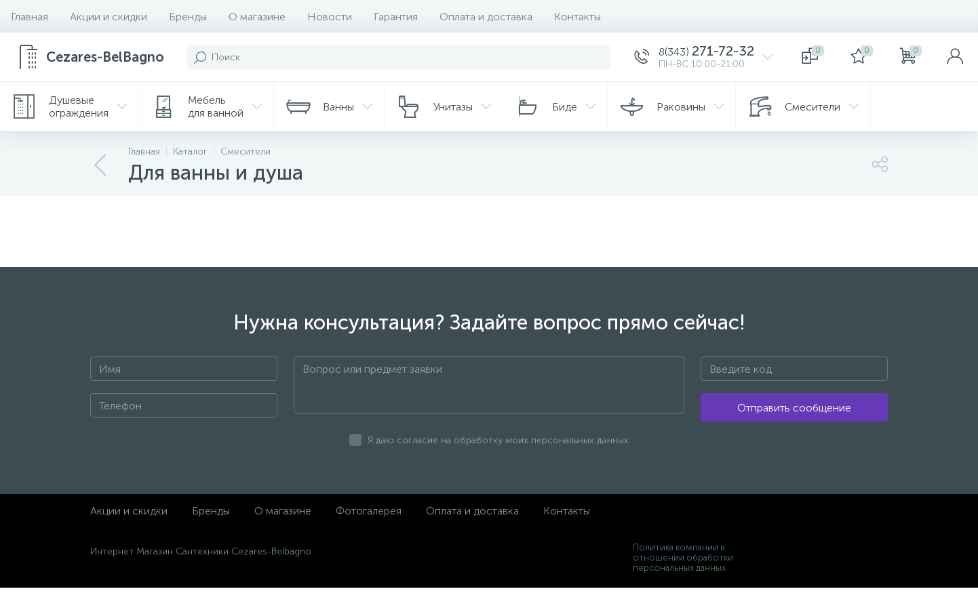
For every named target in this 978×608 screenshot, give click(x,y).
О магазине (257, 16)
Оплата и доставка (485, 16)
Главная (29, 16)
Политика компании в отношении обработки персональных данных (683, 557)
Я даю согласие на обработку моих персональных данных (498, 440)
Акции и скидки (108, 16)
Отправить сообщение (794, 407)
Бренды (188, 16)
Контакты (577, 16)
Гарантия (396, 16)
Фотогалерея (369, 510)
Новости (329, 16)
